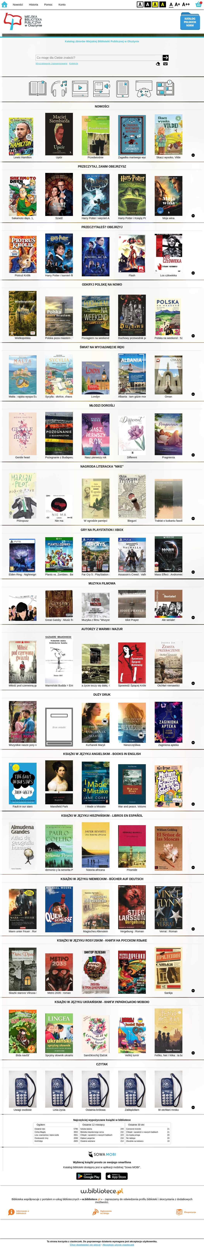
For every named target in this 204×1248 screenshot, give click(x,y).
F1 (177, 4)
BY (162, 4)
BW (147, 4)
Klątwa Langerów (87, 1138)
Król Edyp (39, 1141)
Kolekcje (73, 63)
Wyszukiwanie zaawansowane (52, 63)
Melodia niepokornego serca (92, 1132)
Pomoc (48, 4)
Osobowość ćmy (41, 1138)
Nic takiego (131, 1138)
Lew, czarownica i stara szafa (47, 1135)
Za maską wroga (133, 1135)
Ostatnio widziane (87, 1141)
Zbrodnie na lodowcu (135, 1141)
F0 (171, 4)
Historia (33, 4)
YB (155, 4)
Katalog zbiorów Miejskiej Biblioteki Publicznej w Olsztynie (102, 41)
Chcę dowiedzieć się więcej (85, 1244)
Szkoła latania (86, 1129)
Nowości (18, 4)
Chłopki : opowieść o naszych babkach (96, 1135)
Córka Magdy (40, 1132)
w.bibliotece (91, 1199)
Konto (62, 4)
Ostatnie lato (40, 1129)
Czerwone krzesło (133, 1129)
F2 (186, 4)
